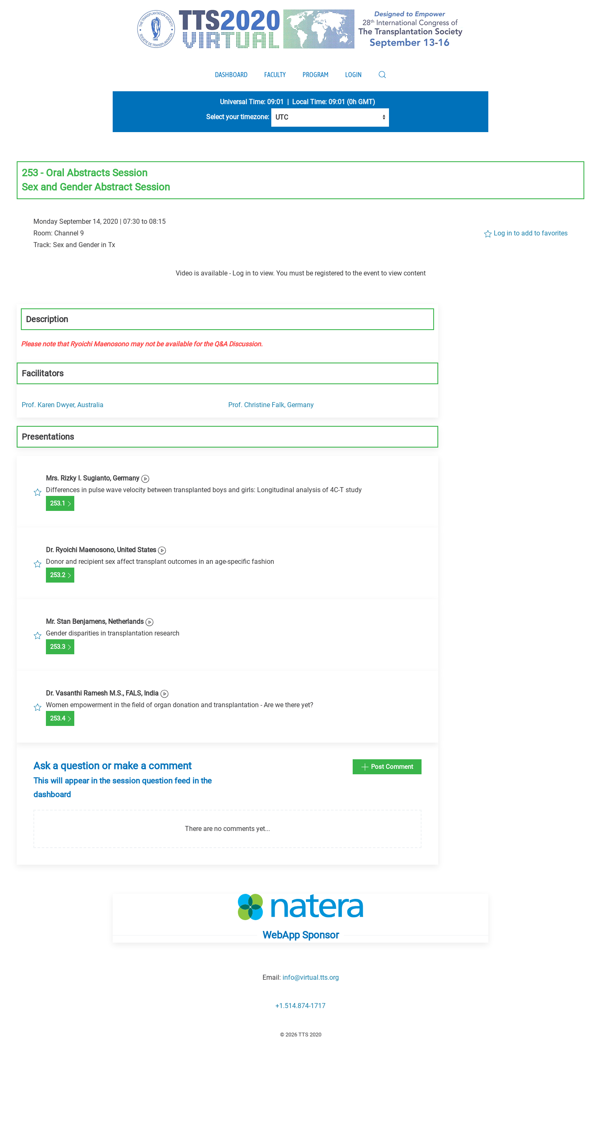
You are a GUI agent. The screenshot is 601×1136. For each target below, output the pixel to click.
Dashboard (231, 74)
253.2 (60, 575)
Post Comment (387, 767)
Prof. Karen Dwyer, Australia (63, 405)
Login (353, 74)
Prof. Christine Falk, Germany (271, 405)
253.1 (60, 504)
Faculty (275, 74)
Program (315, 74)
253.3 (60, 647)
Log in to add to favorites (526, 233)
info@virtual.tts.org (311, 977)
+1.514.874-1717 (300, 1006)
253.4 (60, 719)
